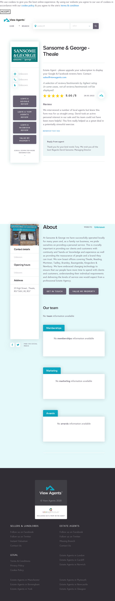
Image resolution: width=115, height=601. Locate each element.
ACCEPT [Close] (5, 11)
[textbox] (81, 25)
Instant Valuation (19, 541)
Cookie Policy (17, 570)
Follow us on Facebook (21, 532)
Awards (50, 413)
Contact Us (16, 545)
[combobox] (81, 26)
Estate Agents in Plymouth (73, 580)
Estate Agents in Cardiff (72, 560)
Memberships (53, 328)
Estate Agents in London (72, 555)
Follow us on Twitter (20, 536)
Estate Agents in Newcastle (74, 584)
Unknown (23, 73)
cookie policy (27, 5)
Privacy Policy (17, 565)
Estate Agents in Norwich (72, 564)
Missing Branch (67, 541)
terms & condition (70, 5)
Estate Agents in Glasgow (73, 589)
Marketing (51, 370)
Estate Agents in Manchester (25, 580)
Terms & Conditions (20, 561)
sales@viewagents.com (54, 77)
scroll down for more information (24, 152)
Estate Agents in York (21, 589)
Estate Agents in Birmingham (24, 584)
